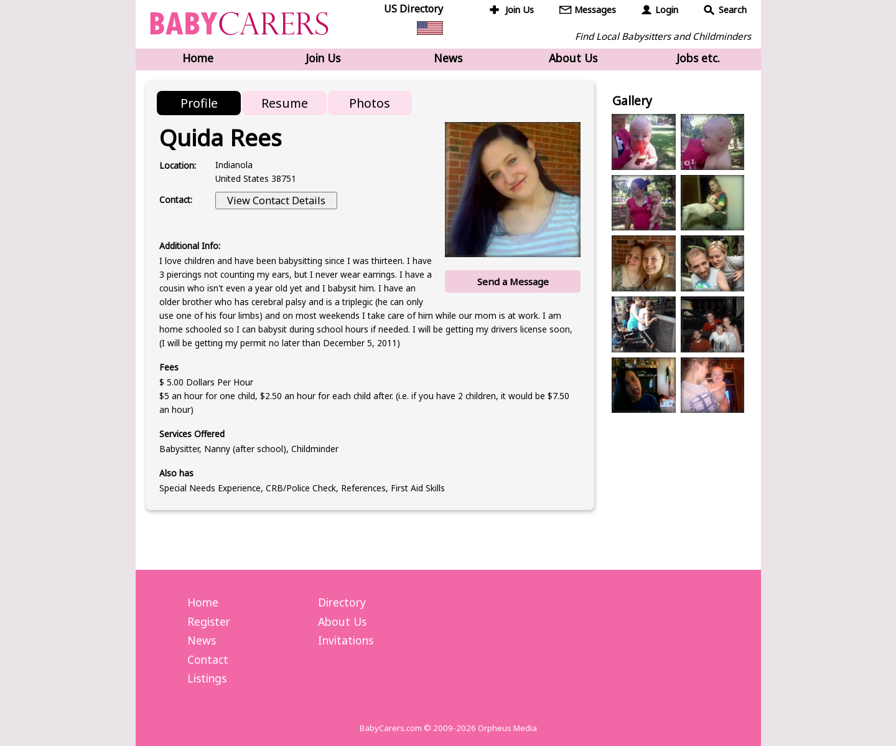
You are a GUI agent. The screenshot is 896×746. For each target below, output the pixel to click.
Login (666, 10)
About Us (573, 57)
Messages (595, 10)
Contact (207, 659)
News (448, 57)
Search (733, 10)
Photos (369, 103)
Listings (206, 678)
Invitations (345, 640)
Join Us (519, 10)
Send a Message (513, 281)
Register (208, 621)
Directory (342, 602)
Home (197, 57)
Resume (284, 103)
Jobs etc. (698, 57)
